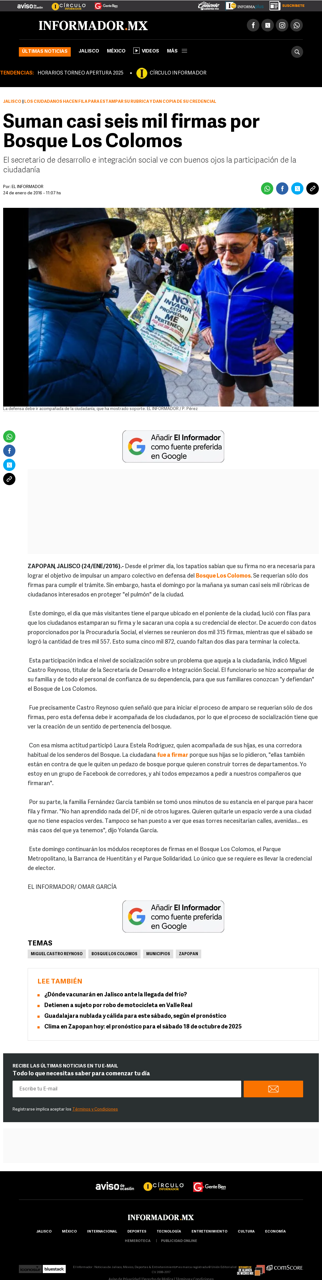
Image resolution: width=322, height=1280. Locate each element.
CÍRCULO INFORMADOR (178, 73)
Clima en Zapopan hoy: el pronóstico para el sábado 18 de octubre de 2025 (143, 1027)
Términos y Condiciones (95, 1109)
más (177, 51)
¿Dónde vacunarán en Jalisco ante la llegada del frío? (115, 995)
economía (275, 1231)
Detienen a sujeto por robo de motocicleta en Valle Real (118, 1006)
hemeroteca (138, 1241)
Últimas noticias (45, 51)
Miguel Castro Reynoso (57, 954)
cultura (246, 1231)
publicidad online (179, 1241)
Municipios (158, 954)
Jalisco (89, 51)
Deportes (136, 1231)
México (116, 51)
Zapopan (188, 954)
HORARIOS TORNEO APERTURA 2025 (80, 73)
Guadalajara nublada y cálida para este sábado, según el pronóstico (135, 1016)
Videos (146, 50)
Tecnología (169, 1231)
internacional (102, 1231)
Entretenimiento (209, 1231)
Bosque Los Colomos (114, 954)
